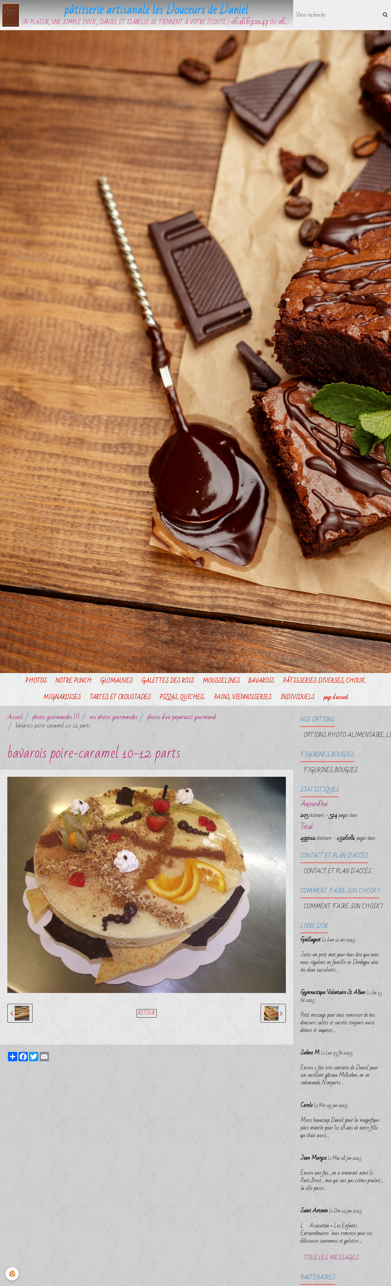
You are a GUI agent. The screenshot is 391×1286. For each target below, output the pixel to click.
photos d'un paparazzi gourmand (181, 719)
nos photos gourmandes (113, 719)
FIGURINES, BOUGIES (331, 772)
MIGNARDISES (62, 699)
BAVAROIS (261, 683)
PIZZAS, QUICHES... (182, 699)
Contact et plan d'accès (337, 873)
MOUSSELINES (221, 683)
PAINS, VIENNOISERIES (243, 699)
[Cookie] (12, 1273)
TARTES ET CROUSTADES (120, 699)
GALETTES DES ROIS (167, 683)
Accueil (15, 719)
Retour (146, 1015)
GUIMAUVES (116, 683)
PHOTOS (36, 683)
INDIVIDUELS (297, 699)
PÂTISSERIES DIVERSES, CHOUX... (324, 683)
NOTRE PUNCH (73, 683)
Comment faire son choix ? (343, 908)
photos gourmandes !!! (56, 719)
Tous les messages (331, 1260)
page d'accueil (335, 699)
